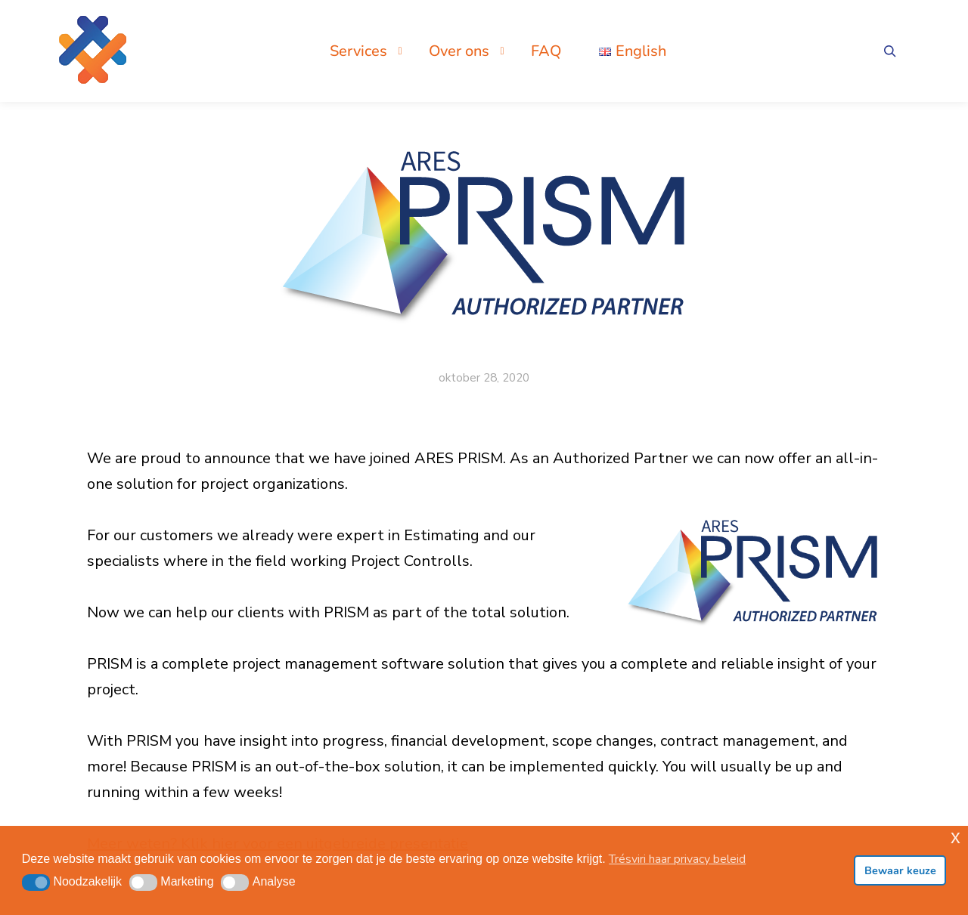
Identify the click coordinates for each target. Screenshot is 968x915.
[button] (36, 882)
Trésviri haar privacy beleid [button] (677, 859)
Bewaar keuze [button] (900, 870)
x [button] (955, 837)
